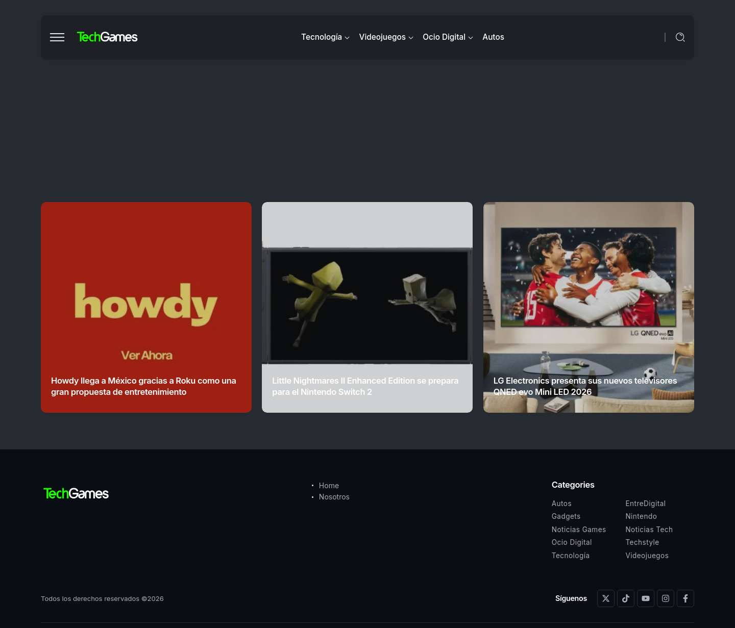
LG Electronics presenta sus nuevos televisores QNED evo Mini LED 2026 (585, 385)
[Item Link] (146, 307)
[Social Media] (606, 598)
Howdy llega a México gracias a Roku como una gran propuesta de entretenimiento (143, 385)
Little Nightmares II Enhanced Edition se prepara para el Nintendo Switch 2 (365, 385)
